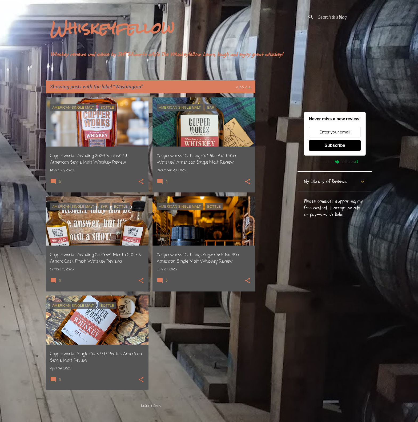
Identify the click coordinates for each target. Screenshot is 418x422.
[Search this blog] (344, 17)
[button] (141, 182)
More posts (150, 406)
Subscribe (334, 145)
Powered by (335, 161)
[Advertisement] (276, 177)
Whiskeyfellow (112, 28)
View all (243, 87)
